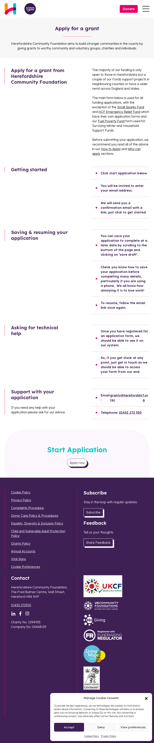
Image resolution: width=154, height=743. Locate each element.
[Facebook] (20, 613)
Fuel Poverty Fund (111, 121)
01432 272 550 (130, 412)
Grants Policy (20, 543)
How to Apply (111, 149)
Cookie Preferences (25, 567)
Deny (101, 727)
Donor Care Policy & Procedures (34, 516)
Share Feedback (98, 542)
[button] (146, 698)
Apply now (77, 463)
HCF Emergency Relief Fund (119, 112)
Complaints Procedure (27, 508)
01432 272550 (21, 605)
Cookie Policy (91, 736)
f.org (145, 397)
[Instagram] (27, 613)
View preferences (133, 727)
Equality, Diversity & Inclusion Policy (37, 523)
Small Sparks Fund (130, 107)
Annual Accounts (23, 551)
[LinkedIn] (13, 613)
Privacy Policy (108, 736)
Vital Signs (18, 559)
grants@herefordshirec (126, 397)
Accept (69, 727)
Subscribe (93, 512)
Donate (129, 9)
